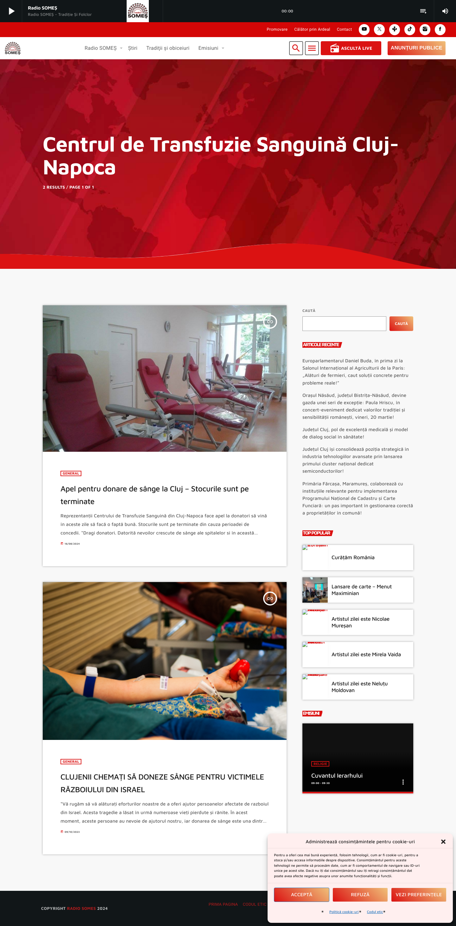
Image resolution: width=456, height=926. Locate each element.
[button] (443, 842)
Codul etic (375, 912)
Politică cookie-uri (344, 912)
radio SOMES (81, 908)
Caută (308, 310)
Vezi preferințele (419, 894)
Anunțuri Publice (416, 48)
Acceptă (302, 894)
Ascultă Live (351, 48)
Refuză (360, 894)
